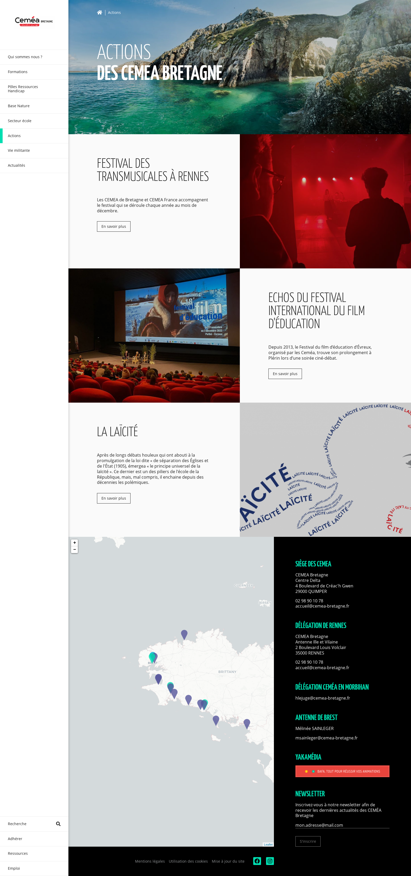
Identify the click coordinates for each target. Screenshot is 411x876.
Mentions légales (150, 861)
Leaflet (268, 844)
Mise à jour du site (228, 861)
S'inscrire (308, 841)
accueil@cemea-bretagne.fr (322, 606)
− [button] (74, 550)
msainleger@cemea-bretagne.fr (326, 738)
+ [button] (74, 543)
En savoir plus (113, 226)
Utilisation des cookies (188, 861)
